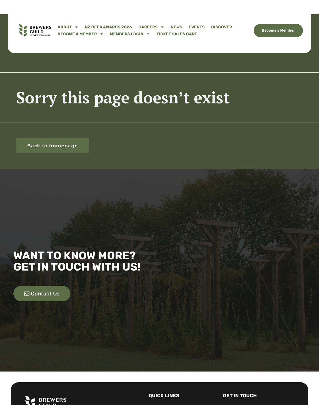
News (176, 27)
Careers (151, 27)
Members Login (130, 34)
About (68, 27)
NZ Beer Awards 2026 (108, 27)
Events (197, 27)
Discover (221, 27)
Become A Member (81, 34)
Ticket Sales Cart (177, 34)
